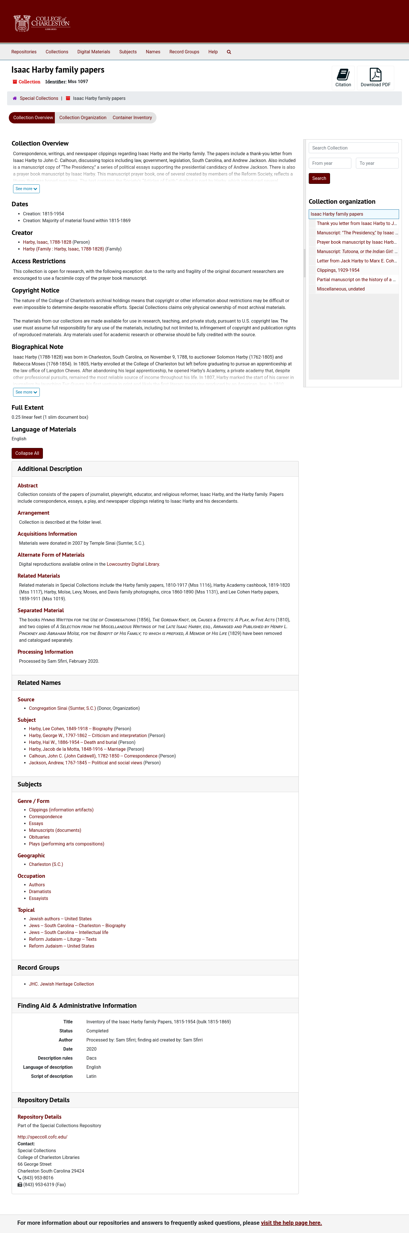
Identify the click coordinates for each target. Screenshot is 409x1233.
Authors (37, 884)
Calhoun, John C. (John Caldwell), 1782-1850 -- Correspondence (93, 756)
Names (153, 51)
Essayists (38, 898)
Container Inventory (132, 117)
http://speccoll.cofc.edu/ (43, 1137)
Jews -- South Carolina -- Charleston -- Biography (77, 925)
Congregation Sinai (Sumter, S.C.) (62, 708)
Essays (36, 823)
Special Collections (39, 98)
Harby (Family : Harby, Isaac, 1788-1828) (63, 249)
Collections (57, 51)
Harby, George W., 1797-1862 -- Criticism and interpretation (88, 735)
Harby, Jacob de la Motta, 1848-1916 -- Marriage (77, 749)
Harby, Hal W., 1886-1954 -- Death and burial (73, 742)
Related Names (39, 682)
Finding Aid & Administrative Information (77, 1005)
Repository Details (44, 1099)
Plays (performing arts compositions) (66, 844)
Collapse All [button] (27, 453)
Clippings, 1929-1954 (338, 270)
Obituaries (39, 837)
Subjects (128, 51)
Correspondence (45, 816)
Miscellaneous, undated (340, 289)
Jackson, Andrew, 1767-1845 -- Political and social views (85, 762)
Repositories (24, 51)
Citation (343, 77)
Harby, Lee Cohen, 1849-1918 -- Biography (71, 728)
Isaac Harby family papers (337, 214)
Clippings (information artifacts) (61, 810)
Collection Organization (83, 117)
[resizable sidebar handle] (305, 263)
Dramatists (40, 891)
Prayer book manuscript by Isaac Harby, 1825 (362, 242)
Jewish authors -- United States (60, 918)
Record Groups (184, 51)
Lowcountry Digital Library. (133, 564)
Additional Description (50, 468)
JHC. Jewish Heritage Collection (61, 984)
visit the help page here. (291, 1222)
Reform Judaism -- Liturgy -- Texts (63, 939)
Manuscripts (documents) (55, 830)
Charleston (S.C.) (46, 864)
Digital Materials (93, 51)
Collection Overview (33, 117)
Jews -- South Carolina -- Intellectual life (68, 932)
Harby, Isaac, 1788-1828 (47, 242)
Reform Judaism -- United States (61, 946)
